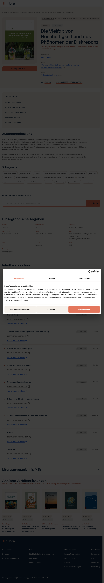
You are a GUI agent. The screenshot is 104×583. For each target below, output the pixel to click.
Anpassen (52, 309)
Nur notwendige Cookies (20, 309)
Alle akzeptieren (84, 309)
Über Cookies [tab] (85, 278)
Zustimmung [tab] (19, 278)
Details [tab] (52, 278)
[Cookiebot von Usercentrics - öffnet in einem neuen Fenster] (90, 272)
